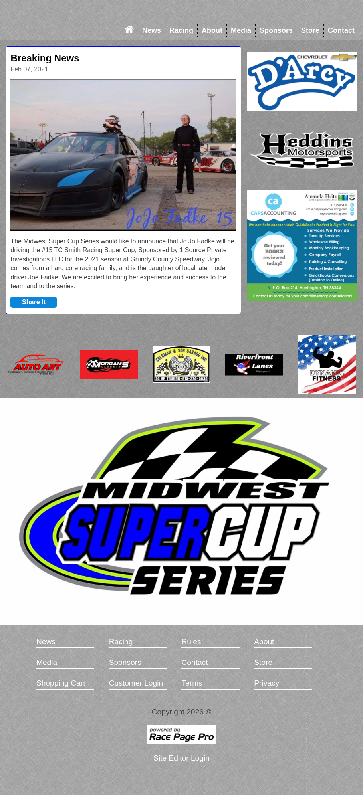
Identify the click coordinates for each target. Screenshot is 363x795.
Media (241, 30)
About (212, 30)
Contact (341, 30)
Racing (181, 30)
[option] (123, 155)
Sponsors (276, 30)
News (151, 30)
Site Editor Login (181, 758)
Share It (34, 302)
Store (310, 30)
